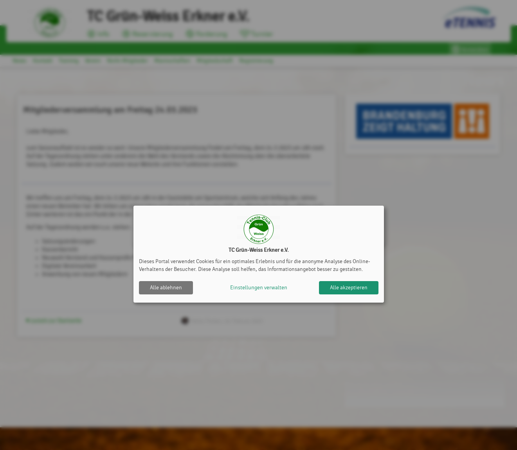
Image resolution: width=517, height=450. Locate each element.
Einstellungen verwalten (258, 287)
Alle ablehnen (166, 287)
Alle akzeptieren (348, 287)
